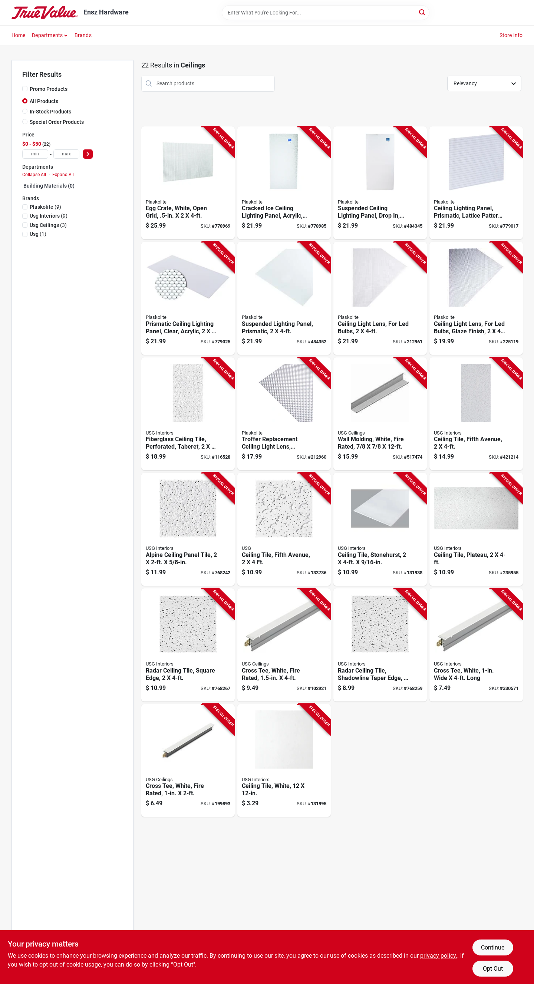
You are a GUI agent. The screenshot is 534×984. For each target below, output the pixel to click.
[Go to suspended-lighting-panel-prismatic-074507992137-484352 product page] (284, 298)
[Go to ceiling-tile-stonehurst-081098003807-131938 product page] (380, 529)
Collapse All (34, 174)
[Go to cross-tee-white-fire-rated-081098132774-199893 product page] (188, 760)
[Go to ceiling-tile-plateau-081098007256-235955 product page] (476, 529)
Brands (83, 35)
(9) (45, 207)
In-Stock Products (50, 111)
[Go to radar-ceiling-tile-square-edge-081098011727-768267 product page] (188, 644)
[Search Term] (325, 12)
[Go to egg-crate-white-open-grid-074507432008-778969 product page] (188, 183)
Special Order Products (57, 122)
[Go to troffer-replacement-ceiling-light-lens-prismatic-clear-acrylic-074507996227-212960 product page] (284, 413)
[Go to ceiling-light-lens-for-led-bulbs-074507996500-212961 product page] (380, 298)
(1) (38, 234)
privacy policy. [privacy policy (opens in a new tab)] (438, 955)
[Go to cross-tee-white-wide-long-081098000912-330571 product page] (476, 644)
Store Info (511, 35)
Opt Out (493, 968)
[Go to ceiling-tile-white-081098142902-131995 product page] (284, 760)
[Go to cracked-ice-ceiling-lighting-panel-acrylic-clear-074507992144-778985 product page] (284, 183)
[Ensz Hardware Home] (44, 12)
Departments (47, 35)
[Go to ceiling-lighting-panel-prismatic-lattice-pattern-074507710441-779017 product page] (476, 183)
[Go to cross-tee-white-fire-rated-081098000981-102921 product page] (284, 644)
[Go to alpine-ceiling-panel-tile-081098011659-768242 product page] (188, 529)
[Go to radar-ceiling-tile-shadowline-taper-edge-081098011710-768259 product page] (380, 644)
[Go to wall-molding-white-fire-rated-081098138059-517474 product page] (380, 413)
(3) (48, 225)
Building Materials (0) (49, 186)
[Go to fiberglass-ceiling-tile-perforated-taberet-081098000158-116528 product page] (188, 413)
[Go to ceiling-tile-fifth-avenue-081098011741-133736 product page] (284, 529)
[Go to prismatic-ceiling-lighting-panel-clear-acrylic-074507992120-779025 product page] (188, 298)
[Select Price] (88, 154)
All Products (44, 101)
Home (18, 35)
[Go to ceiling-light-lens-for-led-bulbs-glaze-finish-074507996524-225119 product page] (476, 298)
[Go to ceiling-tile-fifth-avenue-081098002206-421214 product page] (476, 413)
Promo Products (48, 89)
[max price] (66, 154)
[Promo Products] (24, 88)
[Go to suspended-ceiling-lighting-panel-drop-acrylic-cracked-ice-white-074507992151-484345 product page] (380, 183)
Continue (492, 947)
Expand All (63, 174)
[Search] (422, 12)
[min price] (35, 154)
